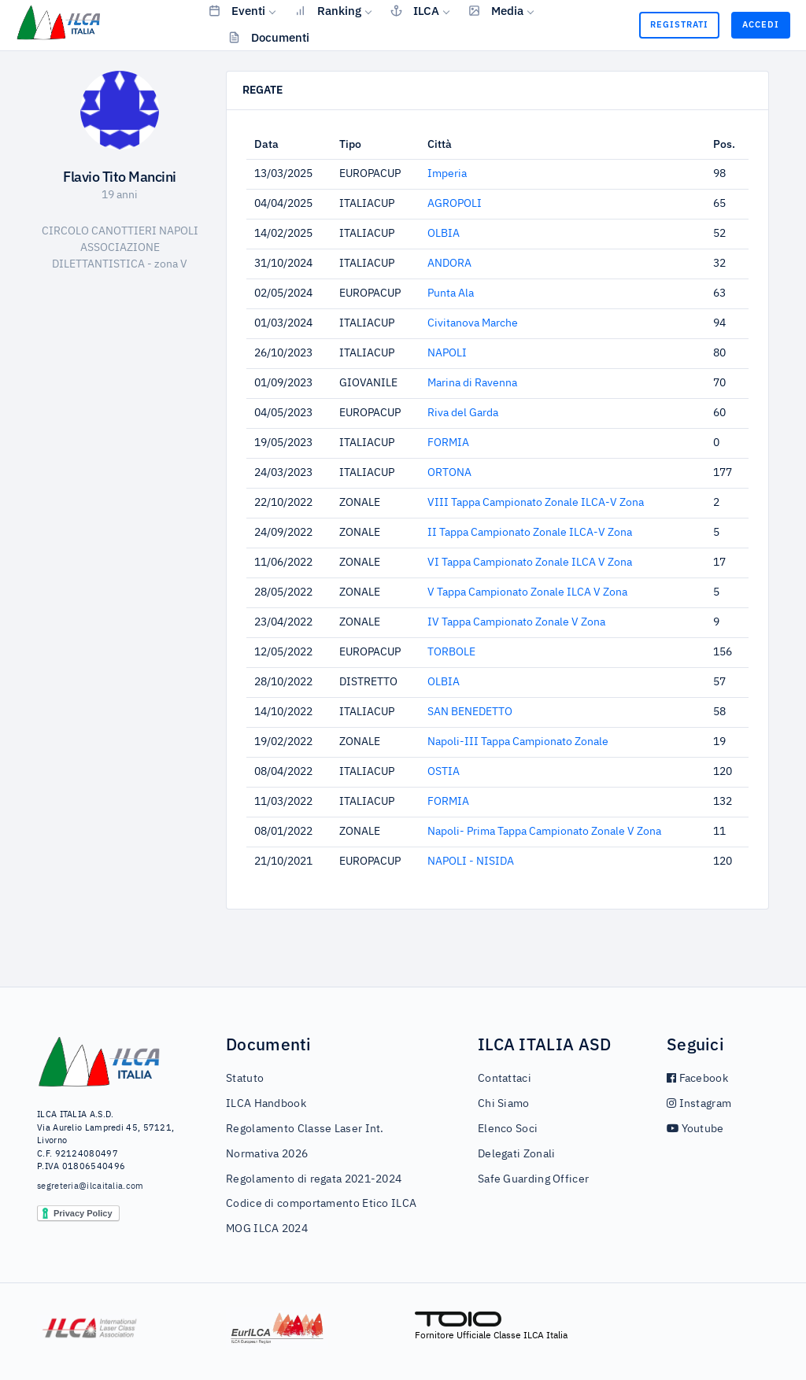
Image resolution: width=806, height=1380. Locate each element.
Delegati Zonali (517, 1154)
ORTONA (449, 472)
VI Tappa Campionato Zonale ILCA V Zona (529, 562)
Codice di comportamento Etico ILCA (321, 1203)
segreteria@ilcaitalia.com (90, 1186)
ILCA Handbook (266, 1103)
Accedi (760, 24)
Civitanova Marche (472, 323)
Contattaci (504, 1078)
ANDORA (449, 263)
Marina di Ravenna (472, 383)
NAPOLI (447, 353)
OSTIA (443, 771)
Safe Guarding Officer (533, 1179)
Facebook (697, 1078)
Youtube (695, 1129)
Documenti (268, 37)
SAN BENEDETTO (469, 712)
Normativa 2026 (267, 1154)
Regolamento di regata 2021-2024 (313, 1179)
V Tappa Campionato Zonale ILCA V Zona (527, 592)
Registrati (679, 24)
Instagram (699, 1103)
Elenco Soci (508, 1129)
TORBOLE (451, 652)
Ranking (327, 10)
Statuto (245, 1078)
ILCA (414, 10)
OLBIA (443, 233)
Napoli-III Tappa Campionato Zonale (517, 741)
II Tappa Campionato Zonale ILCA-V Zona (529, 532)
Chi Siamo (504, 1103)
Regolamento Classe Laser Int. (305, 1129)
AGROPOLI (454, 203)
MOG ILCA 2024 (267, 1228)
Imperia (447, 173)
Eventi (237, 10)
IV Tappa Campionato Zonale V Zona (516, 622)
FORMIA (448, 442)
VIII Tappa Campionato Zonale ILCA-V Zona (535, 502)
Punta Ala (450, 293)
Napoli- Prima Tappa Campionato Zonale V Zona (544, 831)
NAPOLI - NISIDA (470, 861)
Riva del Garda (462, 413)
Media (495, 10)
